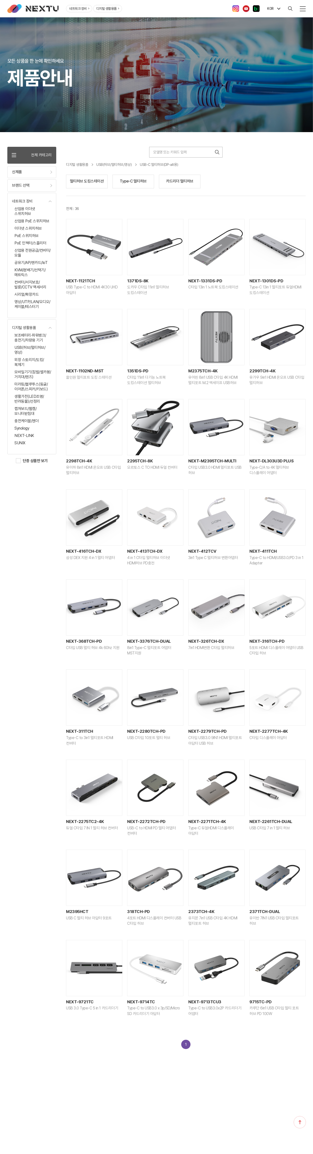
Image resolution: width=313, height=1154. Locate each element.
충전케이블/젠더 (26, 421)
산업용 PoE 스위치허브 (31, 221)
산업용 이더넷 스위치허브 (24, 212)
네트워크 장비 (79, 9)
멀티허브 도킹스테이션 (87, 181)
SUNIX (19, 443)
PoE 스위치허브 (26, 236)
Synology (21, 428)
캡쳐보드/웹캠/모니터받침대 (25, 411)
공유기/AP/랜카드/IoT (30, 263)
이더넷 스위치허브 (28, 229)
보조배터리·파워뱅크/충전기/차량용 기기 (30, 338)
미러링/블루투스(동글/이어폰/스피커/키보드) (31, 387)
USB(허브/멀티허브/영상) (29, 350)
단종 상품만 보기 (35, 461)
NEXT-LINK (24, 436)
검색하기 (217, 152)
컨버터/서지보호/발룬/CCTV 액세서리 (30, 285)
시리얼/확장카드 (26, 295)
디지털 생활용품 (107, 9)
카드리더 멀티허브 (179, 181)
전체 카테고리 (32, 155)
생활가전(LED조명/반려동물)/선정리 (29, 399)
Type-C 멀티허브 (133, 181)
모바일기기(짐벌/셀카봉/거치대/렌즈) (32, 375)
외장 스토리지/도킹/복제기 (29, 362)
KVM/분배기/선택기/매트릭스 (29, 273)
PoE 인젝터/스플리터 (30, 243)
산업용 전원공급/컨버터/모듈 (32, 253)
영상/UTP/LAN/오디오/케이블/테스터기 (32, 304)
